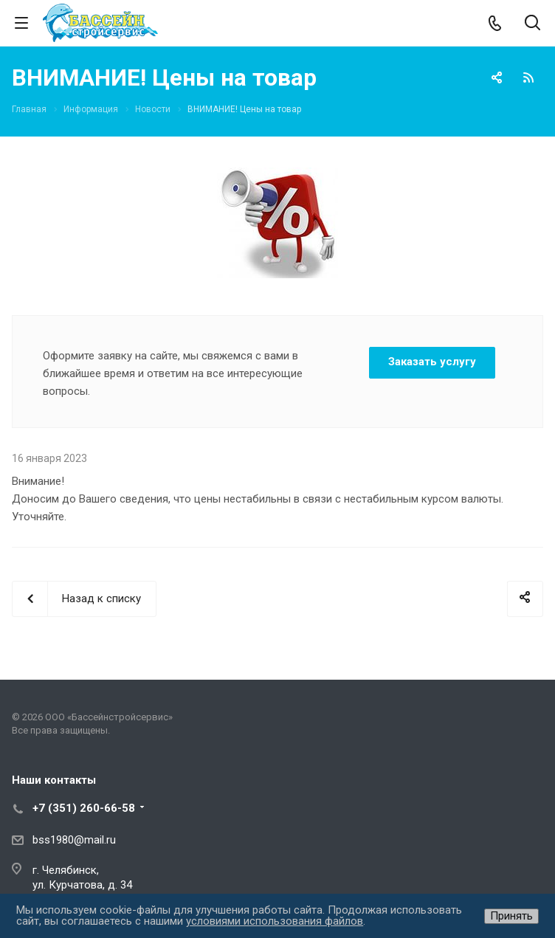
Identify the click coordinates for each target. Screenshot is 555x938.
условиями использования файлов (274, 921)
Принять (511, 916)
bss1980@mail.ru (74, 839)
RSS (528, 77)
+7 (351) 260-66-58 (83, 808)
